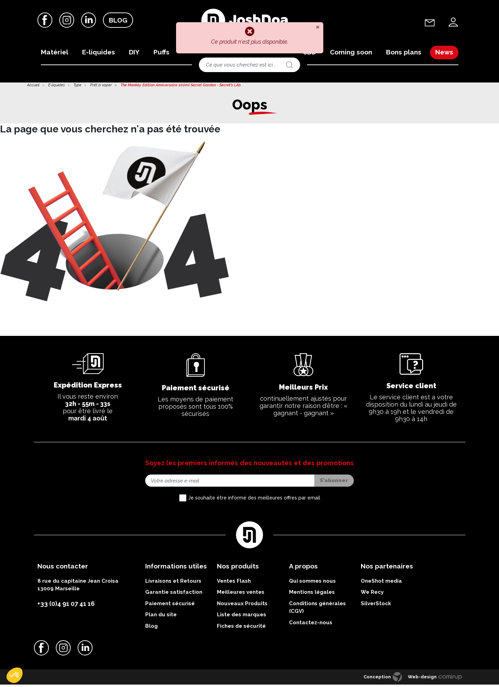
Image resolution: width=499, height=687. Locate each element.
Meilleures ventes (240, 595)
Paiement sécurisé (170, 606)
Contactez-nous (310, 625)
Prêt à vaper (101, 88)
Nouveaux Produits (242, 606)
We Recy (372, 595)
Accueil (33, 88)
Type (77, 88)
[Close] (317, 27)
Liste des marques (241, 617)
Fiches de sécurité (241, 628)
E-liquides (56, 88)
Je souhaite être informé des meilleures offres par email (254, 500)
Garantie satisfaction (173, 595)
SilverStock (376, 606)
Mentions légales (312, 595)
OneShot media (381, 583)
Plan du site (161, 617)
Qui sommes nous (312, 583)
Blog (118, 20)
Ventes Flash (234, 583)
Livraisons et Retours (173, 583)
